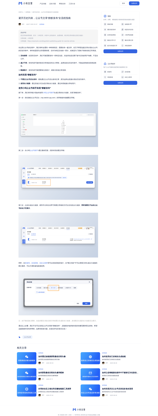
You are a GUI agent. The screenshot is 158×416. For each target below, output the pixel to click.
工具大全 (72, 4)
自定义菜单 (44, 263)
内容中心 (21, 12)
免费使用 (134, 3)
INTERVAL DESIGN (80, 415)
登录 (123, 3)
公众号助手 (34, 150)
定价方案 (52, 4)
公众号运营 (27, 337)
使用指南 (27, 12)
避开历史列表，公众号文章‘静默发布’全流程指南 (45, 12)
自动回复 (34, 263)
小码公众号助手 (48, 93)
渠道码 (27, 263)
